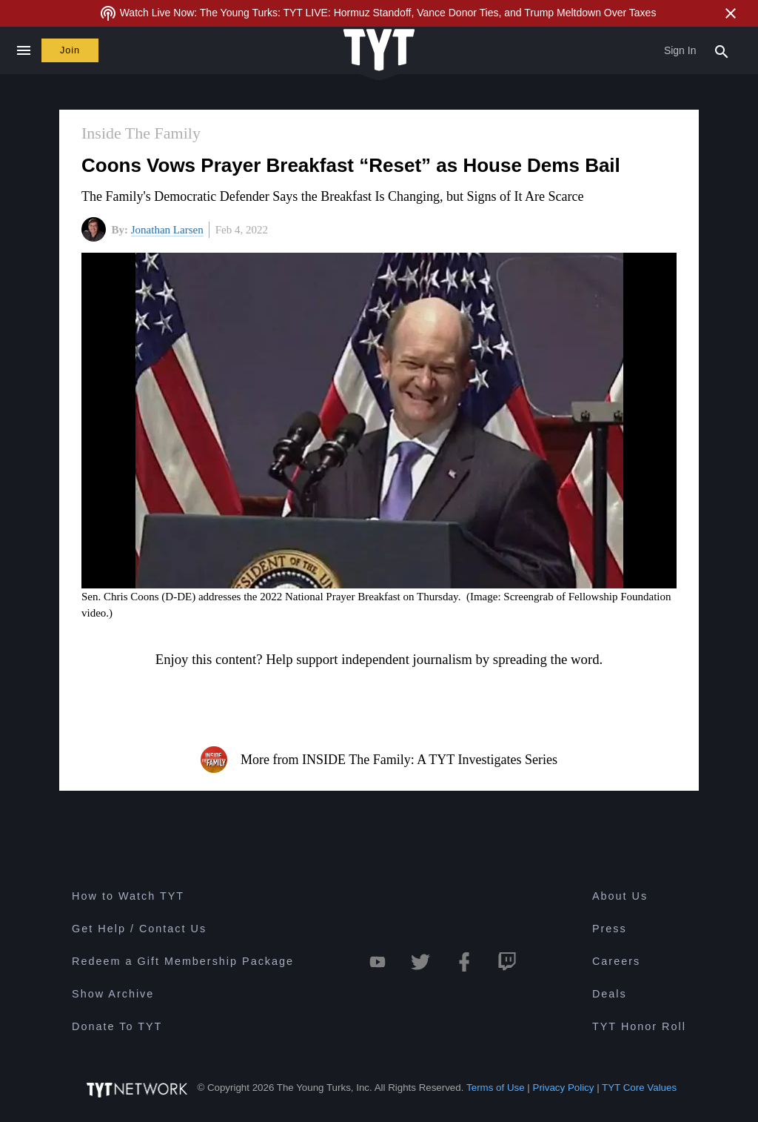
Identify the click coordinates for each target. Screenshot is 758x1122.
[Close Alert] (730, 13)
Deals (609, 994)
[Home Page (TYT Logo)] (379, 51)
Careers (616, 961)
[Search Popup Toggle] (721, 50)
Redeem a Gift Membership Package (183, 961)
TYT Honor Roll (639, 1026)
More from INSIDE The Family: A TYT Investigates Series (379, 759)
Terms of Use (495, 1087)
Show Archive (113, 994)
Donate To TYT (117, 1026)
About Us (620, 896)
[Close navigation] (23, 50)
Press (609, 929)
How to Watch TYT (128, 896)
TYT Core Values (639, 1087)
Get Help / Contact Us (139, 929)
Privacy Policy (563, 1087)
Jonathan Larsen (167, 230)
